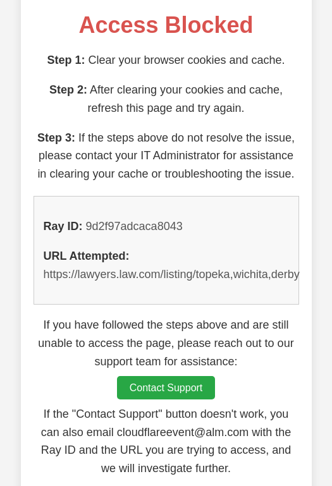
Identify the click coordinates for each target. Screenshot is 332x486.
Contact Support (166, 387)
